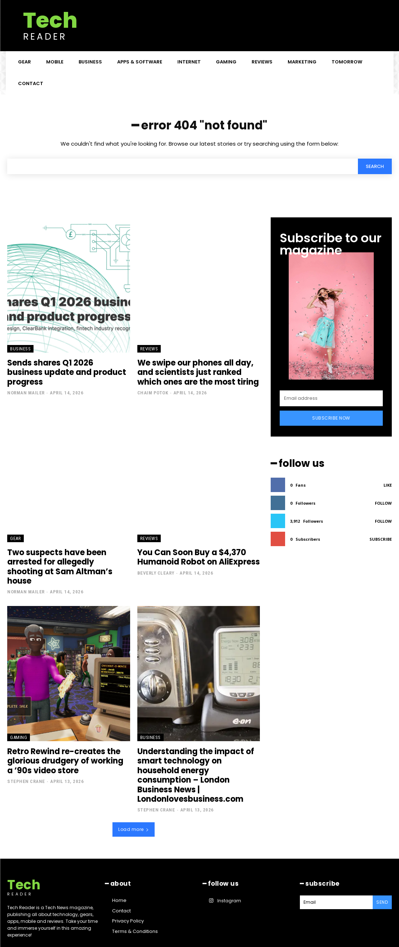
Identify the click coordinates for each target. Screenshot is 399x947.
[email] (331, 399)
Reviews (149, 350)
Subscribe (380, 537)
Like (388, 483)
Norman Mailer (26, 383)
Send (382, 875)
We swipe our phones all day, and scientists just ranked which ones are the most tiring (197, 373)
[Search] (374, 168)
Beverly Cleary (155, 570)
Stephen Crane (26, 766)
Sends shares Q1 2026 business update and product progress (63, 368)
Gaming (18, 724)
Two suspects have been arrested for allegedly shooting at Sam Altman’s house (65, 560)
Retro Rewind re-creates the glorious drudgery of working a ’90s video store (64, 747)
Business (20, 350)
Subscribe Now (331, 418)
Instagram (228, 873)
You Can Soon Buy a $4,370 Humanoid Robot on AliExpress (194, 555)
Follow (383, 501)
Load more (133, 803)
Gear (15, 537)
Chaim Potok (152, 392)
